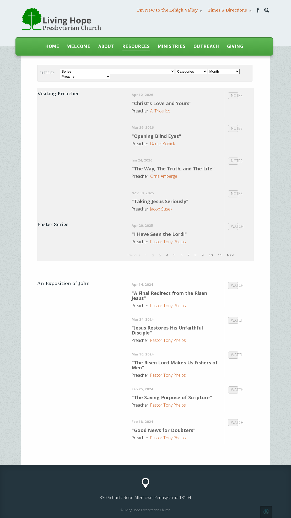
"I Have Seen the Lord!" (159, 234)
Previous (133, 255)
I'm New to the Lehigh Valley (169, 10)
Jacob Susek (161, 209)
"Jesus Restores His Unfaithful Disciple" (167, 330)
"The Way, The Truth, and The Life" (173, 168)
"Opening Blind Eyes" (156, 136)
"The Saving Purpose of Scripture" (172, 397)
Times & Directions (230, 10)
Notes (234, 95)
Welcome (78, 46)
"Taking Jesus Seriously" (160, 201)
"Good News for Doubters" (164, 430)
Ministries (172, 46)
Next (230, 255)
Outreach (206, 46)
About (106, 46)
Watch (234, 226)
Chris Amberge (163, 176)
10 (211, 255)
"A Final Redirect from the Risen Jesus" (169, 295)
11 (220, 255)
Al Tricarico (160, 111)
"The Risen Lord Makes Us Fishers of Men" (175, 365)
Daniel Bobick (162, 144)
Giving (235, 46)
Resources (136, 46)
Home (52, 46)
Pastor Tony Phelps (168, 242)
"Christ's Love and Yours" (162, 103)
